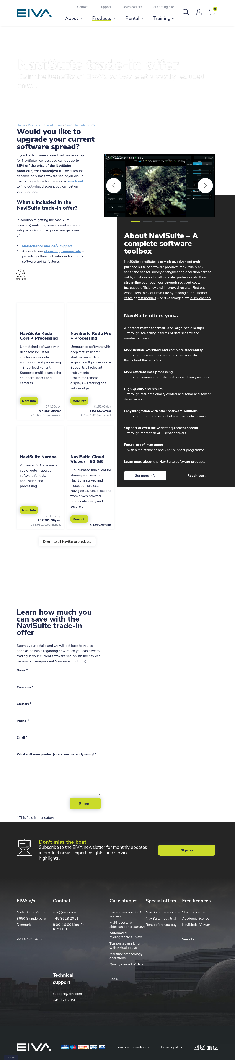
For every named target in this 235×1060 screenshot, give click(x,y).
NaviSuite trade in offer (163, 912)
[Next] (205, 185)
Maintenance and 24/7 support (47, 246)
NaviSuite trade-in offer (80, 125)
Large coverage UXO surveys (125, 914)
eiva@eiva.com (64, 912)
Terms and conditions (132, 1047)
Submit (85, 803)
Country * (24, 704)
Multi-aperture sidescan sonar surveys (127, 924)
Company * (25, 687)
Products (101, 18)
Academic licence (195, 918)
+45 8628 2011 (65, 918)
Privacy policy (171, 1047)
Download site (132, 7)
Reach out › (196, 475)
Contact (82, 7)
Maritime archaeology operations (125, 956)
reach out (75, 181)
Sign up (187, 850)
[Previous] (113, 185)
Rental (132, 18)
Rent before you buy (161, 924)
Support (105, 7)
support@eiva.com (67, 993)
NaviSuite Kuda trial (161, 918)
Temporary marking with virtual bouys (124, 945)
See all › (188, 939)
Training (162, 18)
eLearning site (163, 7)
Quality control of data (126, 964)
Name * (22, 670)
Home (21, 125)
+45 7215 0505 (65, 1000)
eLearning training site (62, 251)
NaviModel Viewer (196, 924)
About (71, 18)
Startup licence (193, 912)
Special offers (52, 125)
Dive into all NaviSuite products (67, 542)
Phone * (23, 721)
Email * (22, 737)
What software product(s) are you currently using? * (56, 754)
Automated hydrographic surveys (126, 935)
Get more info (145, 476)
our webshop (200, 298)
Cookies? (11, 1057)
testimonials (147, 298)
